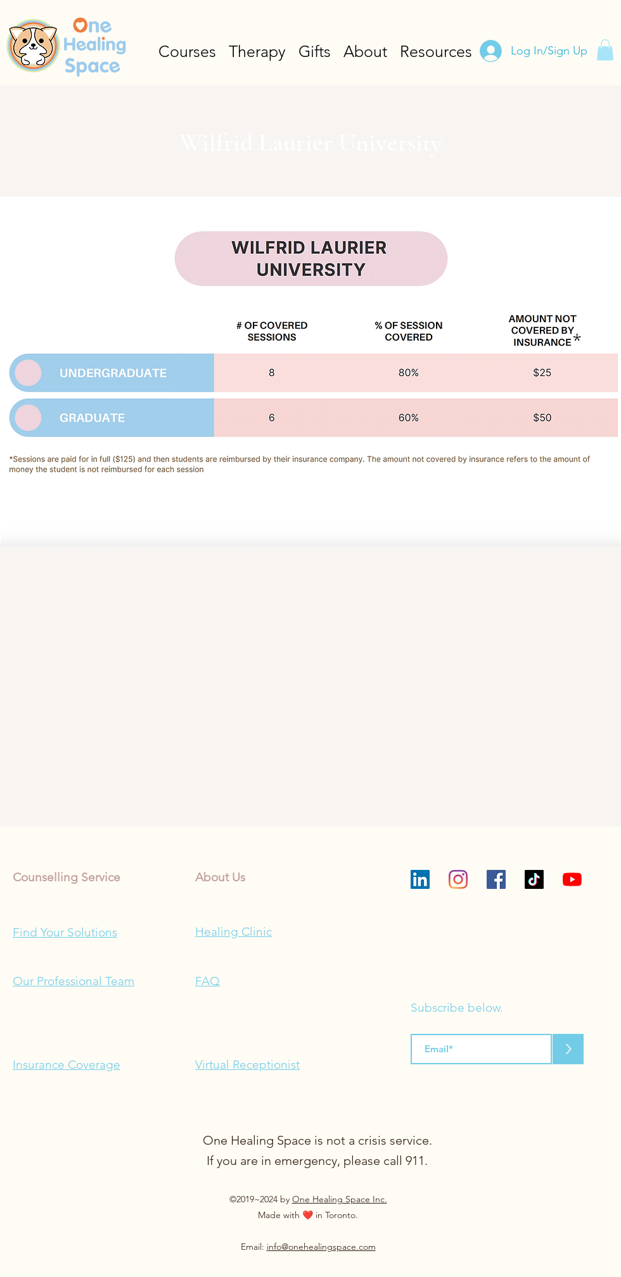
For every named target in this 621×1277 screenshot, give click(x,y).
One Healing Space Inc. (339, 1199)
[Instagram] (458, 879)
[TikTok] (534, 879)
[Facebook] (496, 879)
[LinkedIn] (420, 879)
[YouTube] (572, 879)
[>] (568, 1049)
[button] (605, 49)
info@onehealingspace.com (321, 1246)
